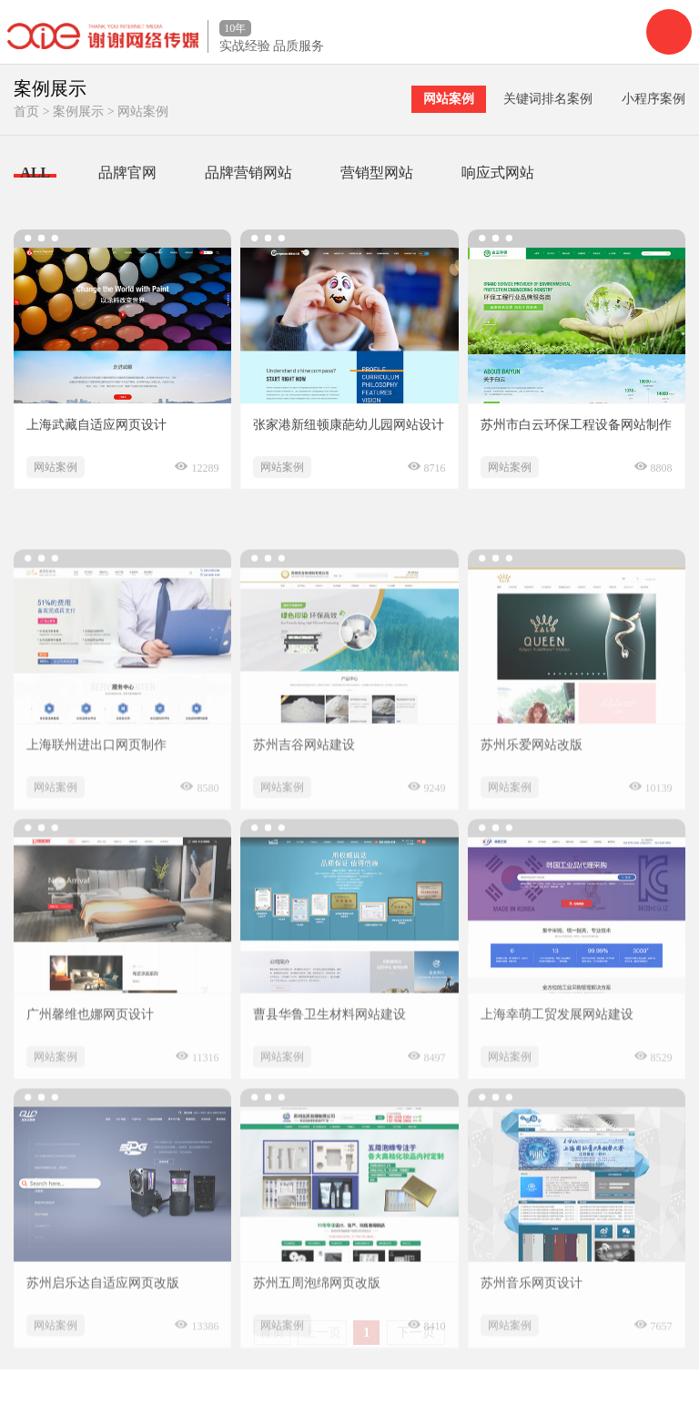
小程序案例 (653, 99)
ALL (35, 172)
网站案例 (142, 111)
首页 (26, 111)
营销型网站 (376, 172)
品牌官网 (127, 172)
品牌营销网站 (248, 172)
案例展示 (78, 111)
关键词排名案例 (548, 99)
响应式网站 (497, 172)
